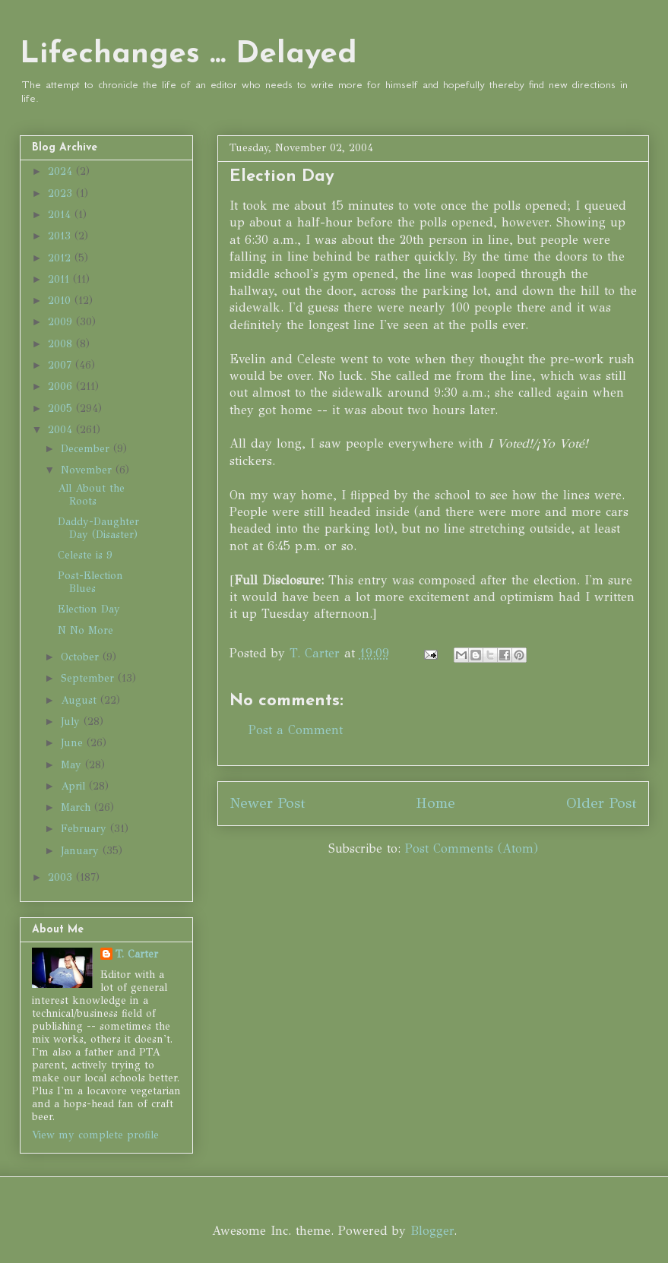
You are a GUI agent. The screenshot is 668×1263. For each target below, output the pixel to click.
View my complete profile (95, 1134)
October (82, 656)
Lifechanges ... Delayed (188, 55)
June (74, 742)
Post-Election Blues (90, 582)
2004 (62, 429)
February (85, 828)
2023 (62, 193)
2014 (61, 214)
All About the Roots (91, 495)
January (82, 850)
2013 (61, 235)
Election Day (89, 609)
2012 (61, 258)
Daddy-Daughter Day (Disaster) (98, 528)
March (77, 807)
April (75, 786)
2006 (62, 386)
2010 (61, 300)
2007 (61, 365)
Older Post (601, 803)
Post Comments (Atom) (471, 848)
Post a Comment (296, 730)
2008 (62, 343)
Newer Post (268, 803)
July (72, 721)
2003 (62, 877)
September (89, 678)
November (88, 470)
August (80, 700)
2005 (62, 408)
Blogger (432, 1230)
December (87, 448)
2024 (62, 171)
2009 (62, 321)
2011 (60, 279)
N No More (85, 630)
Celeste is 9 (85, 555)
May (73, 764)
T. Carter (137, 954)
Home (435, 803)
